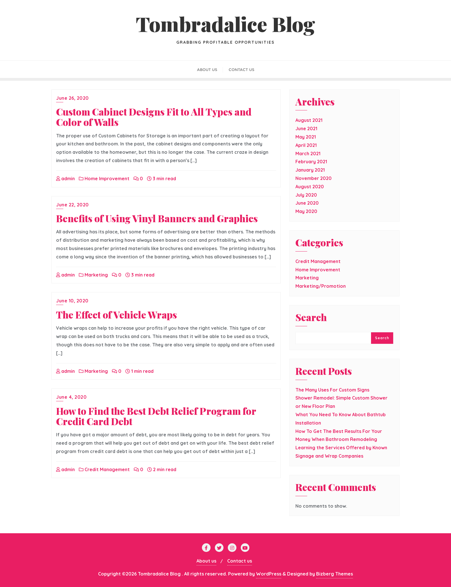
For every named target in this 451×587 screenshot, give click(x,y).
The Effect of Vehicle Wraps (116, 314)
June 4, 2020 (71, 397)
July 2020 (306, 195)
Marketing (93, 275)
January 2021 (310, 170)
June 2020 (307, 203)
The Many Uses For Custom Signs (332, 390)
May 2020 (306, 211)
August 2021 (308, 120)
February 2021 (311, 161)
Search (311, 317)
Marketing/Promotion (320, 286)
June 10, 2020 (72, 301)
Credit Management (104, 469)
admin (65, 178)
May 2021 (305, 137)
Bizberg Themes (334, 574)
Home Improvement (104, 178)
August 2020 (309, 186)
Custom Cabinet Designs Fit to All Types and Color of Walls (153, 116)
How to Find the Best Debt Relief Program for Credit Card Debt (156, 415)
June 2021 (306, 128)
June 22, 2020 (72, 205)
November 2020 (313, 178)
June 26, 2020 (72, 98)
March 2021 (307, 153)
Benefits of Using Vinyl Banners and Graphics (157, 218)
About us (206, 561)
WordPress (268, 574)
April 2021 (306, 145)
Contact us (239, 561)
